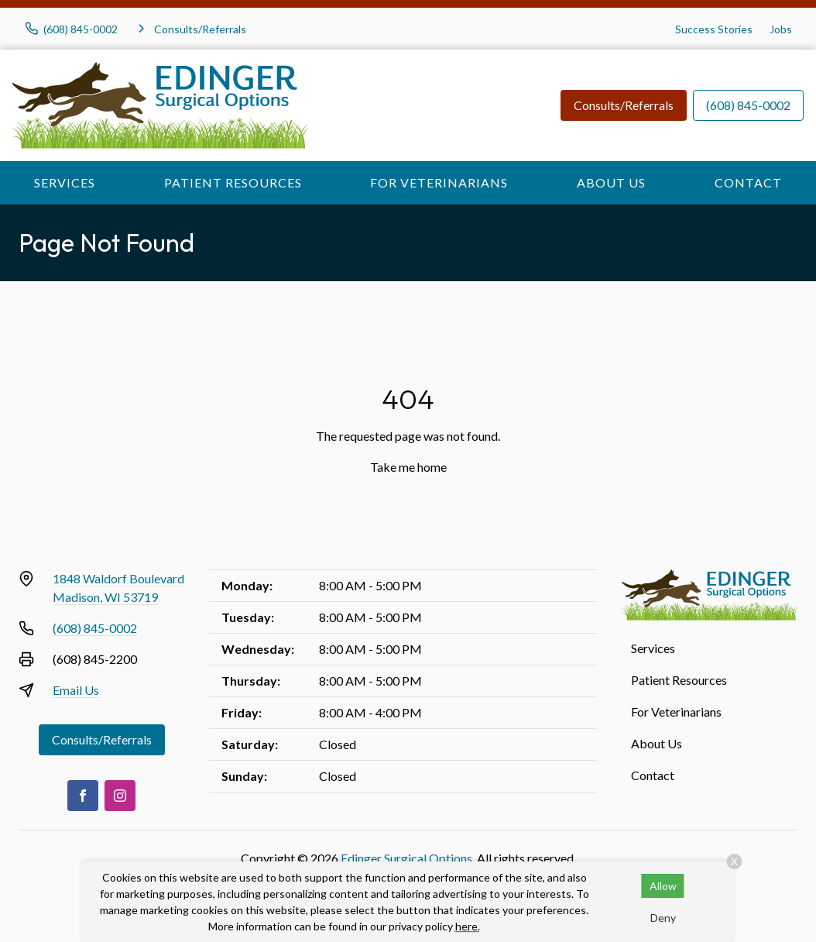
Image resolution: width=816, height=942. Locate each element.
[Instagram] (120, 795)
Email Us (76, 689)
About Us (611, 182)
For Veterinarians (439, 182)
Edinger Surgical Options (406, 858)
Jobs (781, 29)
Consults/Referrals (624, 105)
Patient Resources (233, 182)
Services (64, 182)
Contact (748, 182)
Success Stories (714, 29)
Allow (663, 885)
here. (467, 926)
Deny (663, 917)
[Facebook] (82, 795)
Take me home (408, 466)
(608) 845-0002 (748, 105)
